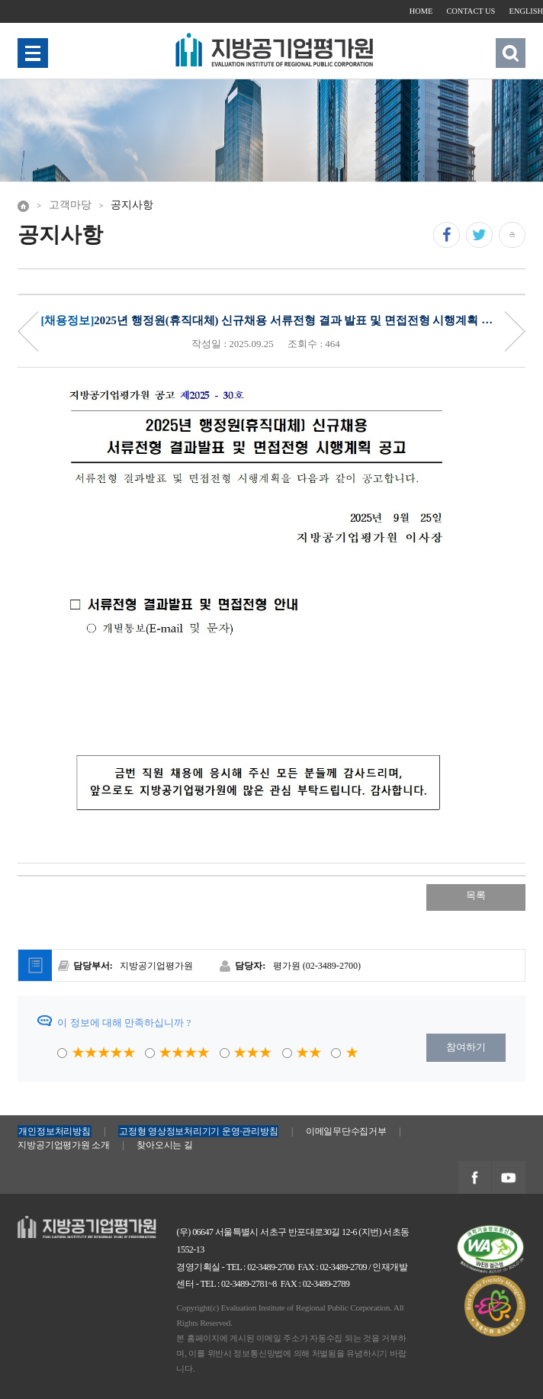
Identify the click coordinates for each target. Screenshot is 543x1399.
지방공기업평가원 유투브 (508, 1178)
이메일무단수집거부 (346, 1131)
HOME (421, 11)
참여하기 (466, 1047)
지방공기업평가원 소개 (63, 1145)
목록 (476, 895)
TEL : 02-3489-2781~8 (239, 1283)
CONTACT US (470, 11)
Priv (28, 331)
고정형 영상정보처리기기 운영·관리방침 (198, 1131)
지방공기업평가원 (57, 1223)
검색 (510, 53)
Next (514, 331)
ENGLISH (526, 11)
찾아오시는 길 (164, 1145)
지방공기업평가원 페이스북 (474, 1178)
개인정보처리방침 (54, 1131)
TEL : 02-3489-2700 (260, 1267)
